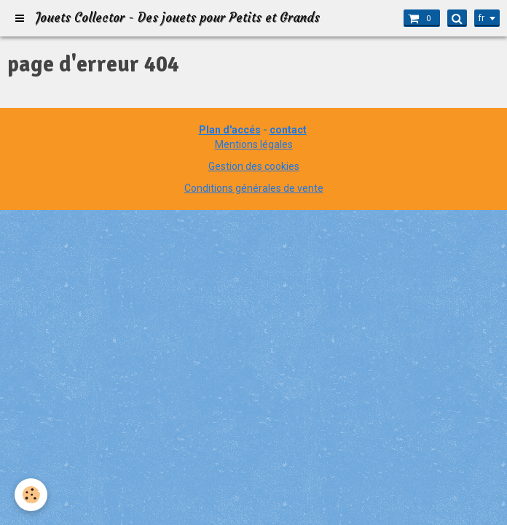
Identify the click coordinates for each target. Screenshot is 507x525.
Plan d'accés (230, 130)
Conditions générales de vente (253, 188)
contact (288, 130)
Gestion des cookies (253, 166)
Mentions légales (254, 144)
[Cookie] (31, 494)
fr (481, 18)
